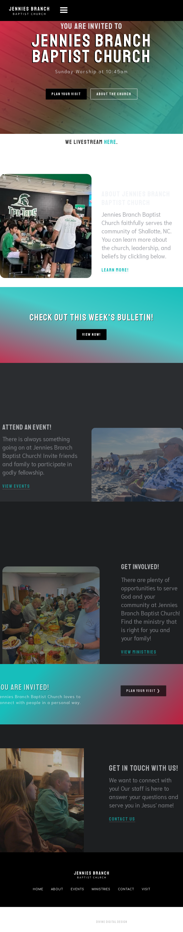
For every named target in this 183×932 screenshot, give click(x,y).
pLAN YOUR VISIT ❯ (134, 690)
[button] (64, 10)
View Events (16, 496)
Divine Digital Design (111, 922)
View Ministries (139, 662)
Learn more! (115, 270)
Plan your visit (66, 94)
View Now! (91, 334)
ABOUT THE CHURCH (114, 94)
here (110, 142)
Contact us (131, 819)
